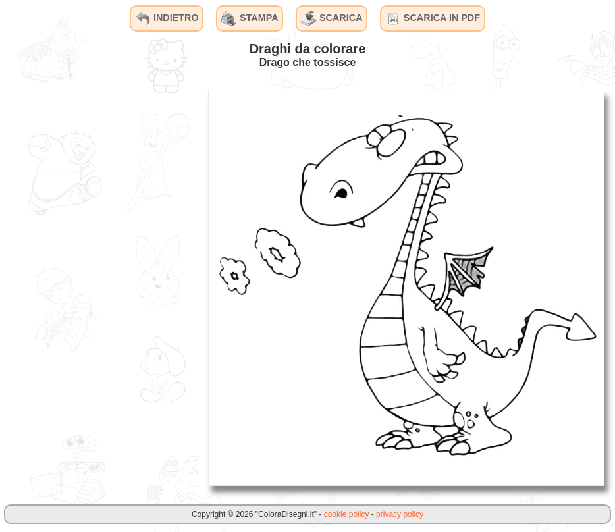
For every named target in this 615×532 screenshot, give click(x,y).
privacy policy (399, 514)
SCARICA (332, 18)
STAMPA (250, 18)
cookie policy (346, 514)
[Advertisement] (99, 287)
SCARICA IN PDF (432, 18)
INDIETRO (167, 18)
